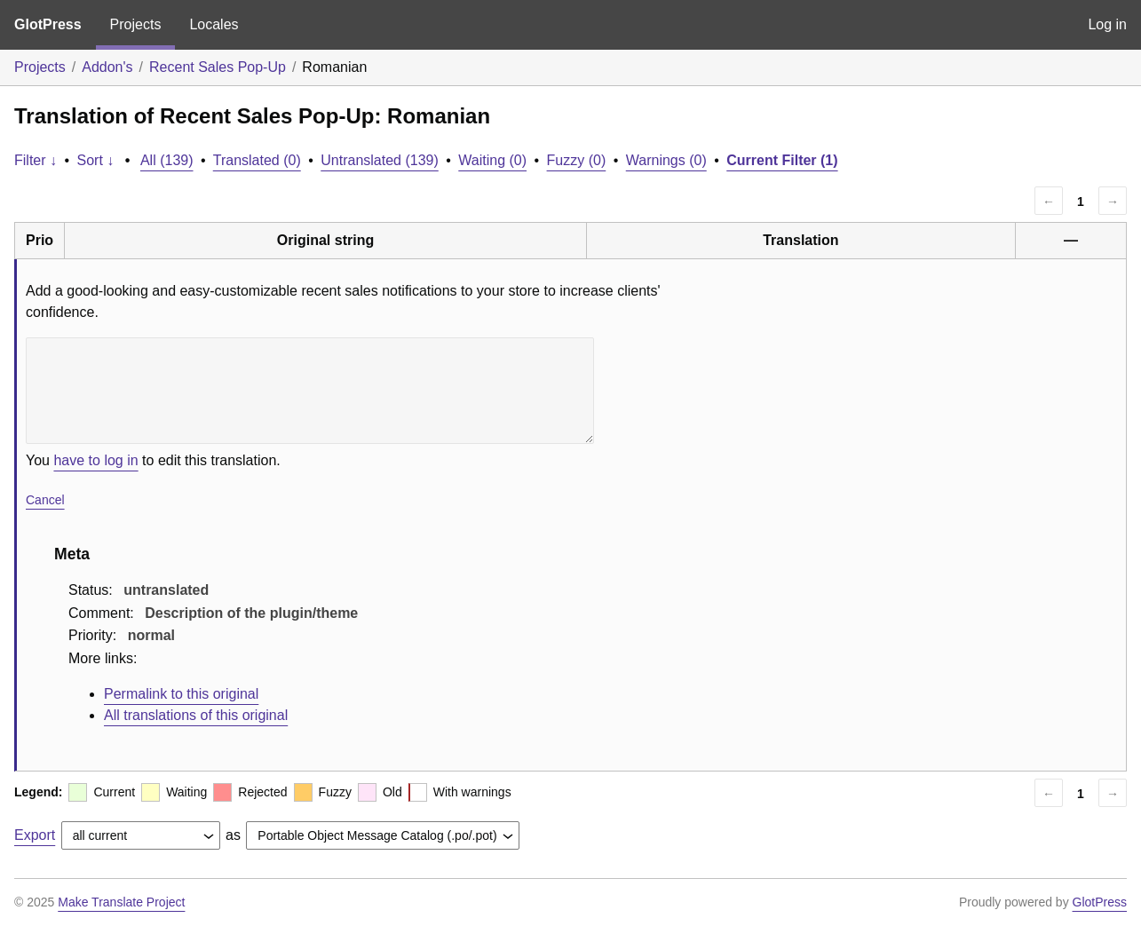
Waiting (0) (492, 160)
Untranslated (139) (380, 160)
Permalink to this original (181, 693)
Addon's (107, 67)
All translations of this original (196, 715)
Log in (1107, 24)
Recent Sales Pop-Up (217, 67)
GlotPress (48, 24)
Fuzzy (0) (576, 160)
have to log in (95, 460)
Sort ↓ (96, 160)
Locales (213, 24)
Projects (136, 24)
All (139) (167, 160)
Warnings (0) (666, 160)
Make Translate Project (121, 902)
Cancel (45, 500)
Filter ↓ (35, 160)
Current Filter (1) (781, 160)
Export (34, 835)
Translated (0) (257, 160)
